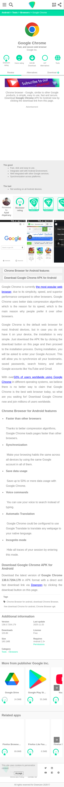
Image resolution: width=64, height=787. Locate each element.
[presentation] (58, 243)
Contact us (32, 777)
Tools (4, 652)
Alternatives (32, 72)
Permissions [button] (39, 644)
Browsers (13, 652)
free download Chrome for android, (19, 606)
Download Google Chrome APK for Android (30, 277)
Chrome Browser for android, (19, 602)
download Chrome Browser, (46, 602)
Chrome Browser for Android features (26, 270)
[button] (3, 4)
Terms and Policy (17, 777)
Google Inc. (32, 50)
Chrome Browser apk (45, 606)
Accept (18, 773)
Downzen (36, 585)
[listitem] (12, 686)
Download (53, 72)
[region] (32, 133)
